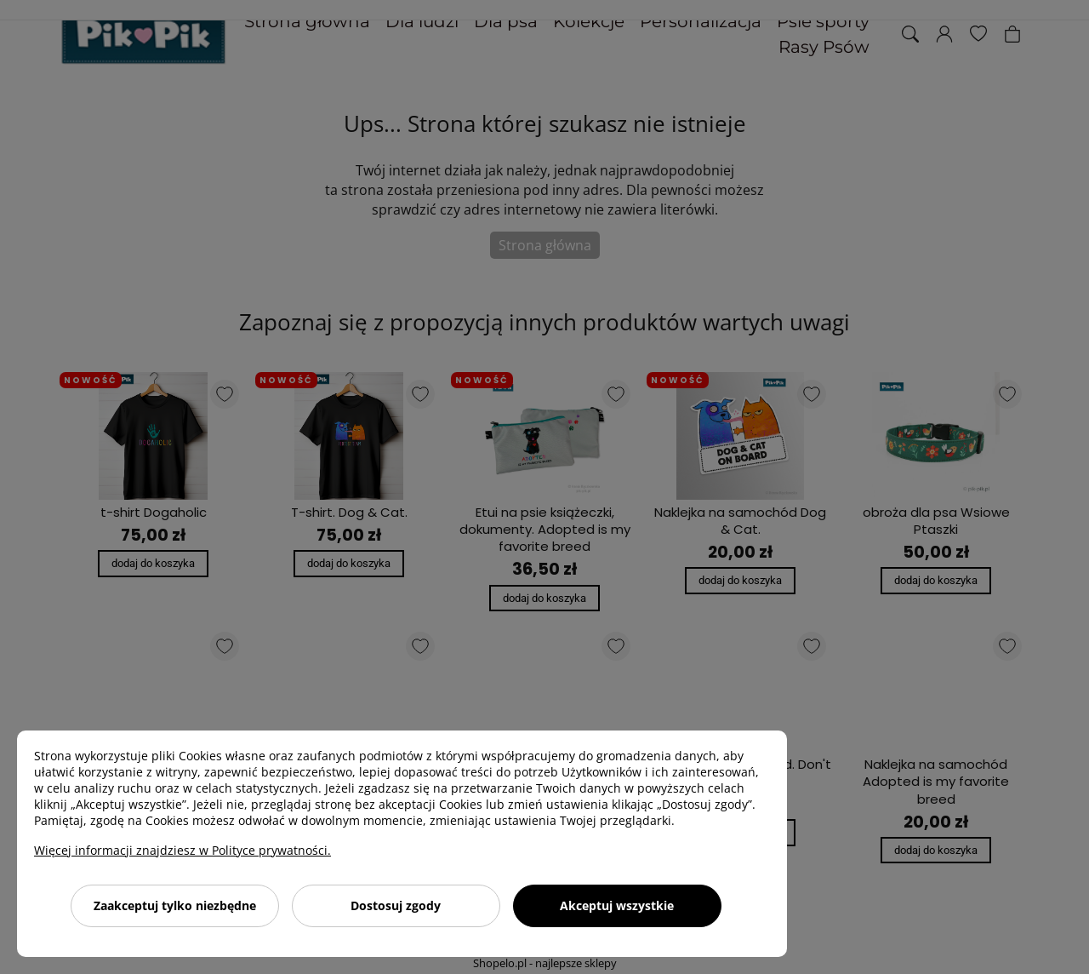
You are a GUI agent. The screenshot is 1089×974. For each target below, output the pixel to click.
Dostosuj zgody (396, 905)
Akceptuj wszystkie (617, 905)
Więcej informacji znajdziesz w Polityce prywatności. (182, 850)
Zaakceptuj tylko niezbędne (175, 905)
